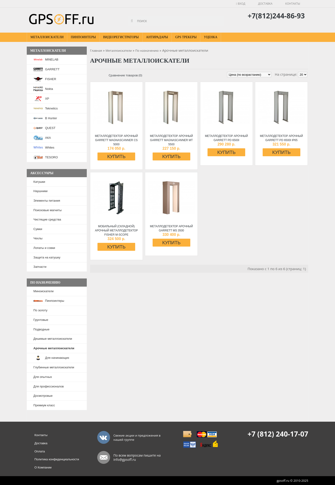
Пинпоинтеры (83, 37)
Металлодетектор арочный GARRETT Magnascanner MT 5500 (171, 140)
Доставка (265, 4)
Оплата (39, 451)
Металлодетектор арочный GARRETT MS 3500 (171, 228)
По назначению (147, 50)
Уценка (210, 37)
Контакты (292, 4)
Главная (96, 50)
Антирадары (157, 37)
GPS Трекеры (186, 37)
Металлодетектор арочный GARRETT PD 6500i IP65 (281, 138)
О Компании (42, 467)
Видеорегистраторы (121, 37)
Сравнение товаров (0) (125, 75)
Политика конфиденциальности (56, 459)
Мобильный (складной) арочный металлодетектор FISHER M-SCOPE (116, 230)
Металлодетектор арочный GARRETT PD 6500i (226, 138)
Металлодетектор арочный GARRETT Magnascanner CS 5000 (116, 140)
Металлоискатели (47, 37)
